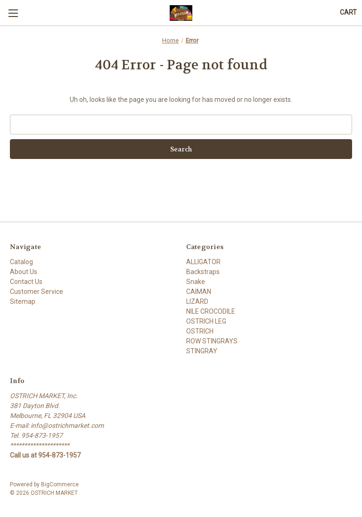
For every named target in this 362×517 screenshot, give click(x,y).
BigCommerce (60, 484)
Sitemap (22, 301)
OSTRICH (200, 331)
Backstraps (203, 271)
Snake (195, 281)
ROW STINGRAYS (212, 341)
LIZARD (197, 301)
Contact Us (26, 281)
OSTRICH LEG (206, 321)
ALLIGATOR (203, 262)
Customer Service (36, 291)
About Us (23, 271)
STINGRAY (201, 351)
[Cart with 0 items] (348, 12)
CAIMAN (198, 291)
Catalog (21, 262)
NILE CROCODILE (210, 311)
